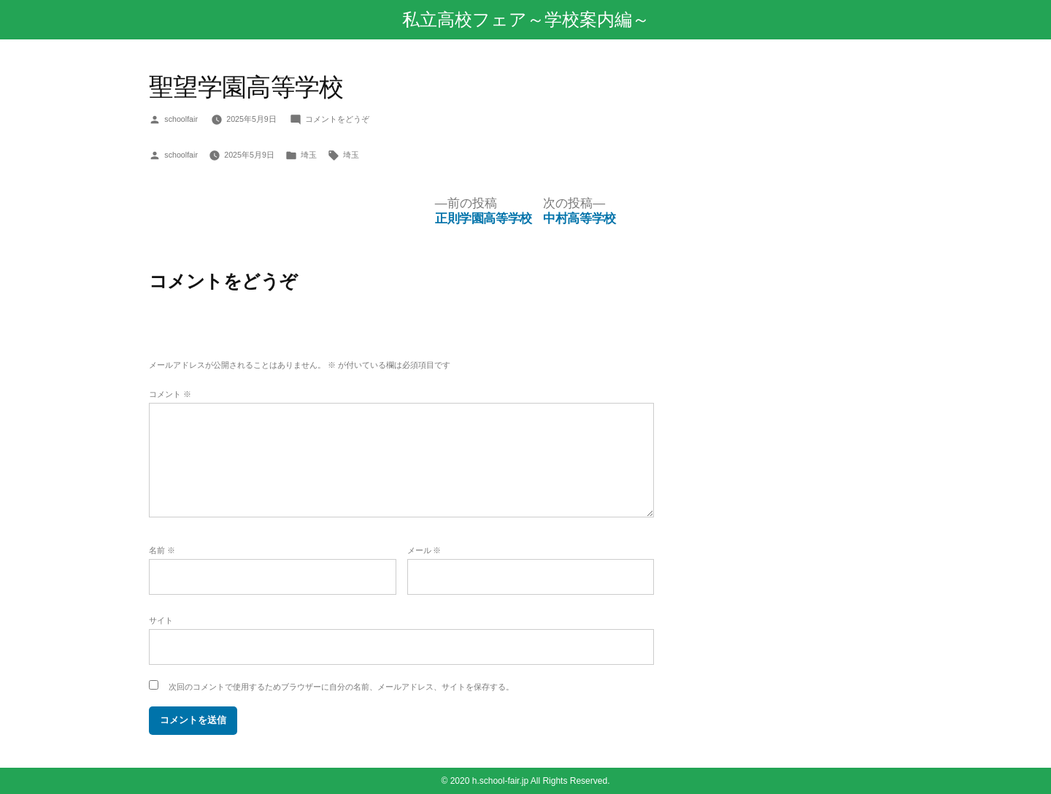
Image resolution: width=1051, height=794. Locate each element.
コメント (170, 394)
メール (424, 550)
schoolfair (181, 119)
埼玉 (309, 154)
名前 (162, 550)
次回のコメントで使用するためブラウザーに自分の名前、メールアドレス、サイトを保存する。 (341, 686)
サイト (161, 620)
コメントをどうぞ (337, 119)
